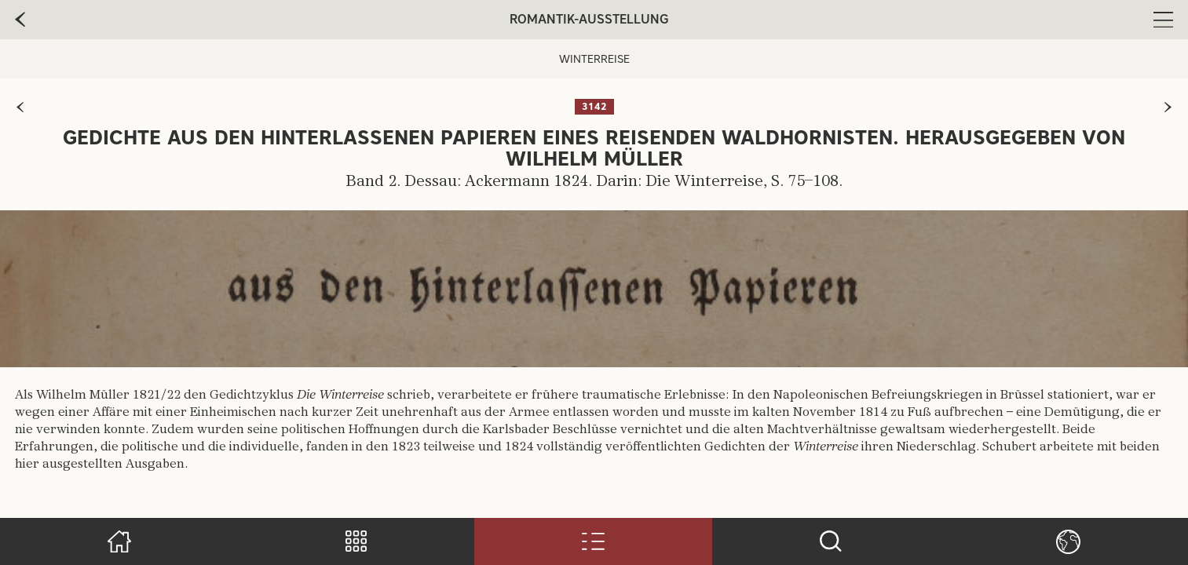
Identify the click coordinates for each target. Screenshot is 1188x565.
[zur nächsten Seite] (1168, 107)
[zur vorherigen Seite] (20, 107)
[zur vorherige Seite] (20, 19)
